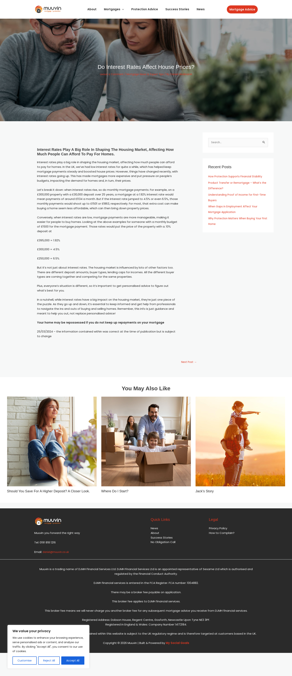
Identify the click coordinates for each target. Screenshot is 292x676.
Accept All (72, 660)
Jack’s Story (205, 492)
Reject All (49, 660)
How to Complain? (221, 537)
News (197, 9)
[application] (124, 9)
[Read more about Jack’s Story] (240, 442)
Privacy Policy (218, 532)
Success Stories (175, 9)
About (95, 9)
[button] (242, 9)
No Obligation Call (163, 546)
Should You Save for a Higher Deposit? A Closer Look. (47, 493)
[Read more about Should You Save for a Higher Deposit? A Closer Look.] (52, 442)
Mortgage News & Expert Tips (145, 74)
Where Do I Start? (116, 492)
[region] (48, 647)
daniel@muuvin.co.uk (57, 556)
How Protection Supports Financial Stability (237, 177)
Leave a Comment (109, 74)
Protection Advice (144, 9)
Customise (25, 660)
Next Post (188, 362)
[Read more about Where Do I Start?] (146, 442)
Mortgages (116, 9)
